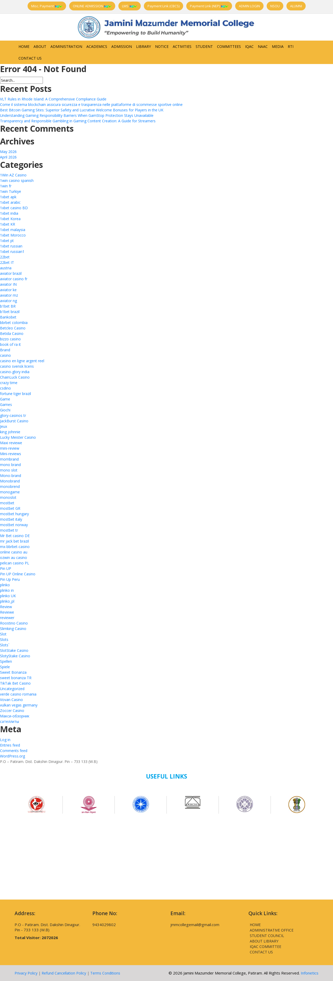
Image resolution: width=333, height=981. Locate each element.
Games (6, 404)
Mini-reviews (10, 453)
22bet (5, 256)
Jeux (3, 426)
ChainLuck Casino (15, 377)
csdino (5, 388)
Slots (4, 639)
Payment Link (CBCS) (164, 6)
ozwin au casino (13, 557)
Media (278, 46)
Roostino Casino (14, 623)
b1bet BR (8, 306)
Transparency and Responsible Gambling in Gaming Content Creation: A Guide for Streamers (78, 120)
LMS (129, 6)
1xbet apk (8, 196)
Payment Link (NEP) (209, 6)
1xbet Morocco (13, 235)
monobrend (10, 486)
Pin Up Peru (10, 579)
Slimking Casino (13, 628)
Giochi (5, 409)
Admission (121, 46)
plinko (5, 584)
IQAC (249, 46)
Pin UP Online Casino (17, 573)
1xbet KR (7, 224)
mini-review (9, 448)
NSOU (275, 6)
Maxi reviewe (11, 442)
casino (5, 355)
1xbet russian (11, 246)
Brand (5, 349)
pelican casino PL (14, 562)
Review (6, 606)
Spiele (5, 666)
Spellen (6, 661)
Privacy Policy (26, 973)
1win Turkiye (10, 191)
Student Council (267, 935)
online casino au (13, 552)
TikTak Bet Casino (15, 683)
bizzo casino (10, 338)
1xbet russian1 (12, 251)
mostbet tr (9, 530)
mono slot (8, 470)
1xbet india (9, 213)
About (40, 46)
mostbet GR (10, 508)
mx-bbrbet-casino (15, 546)
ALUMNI (296, 6)
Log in (5, 739)
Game (5, 399)
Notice (162, 46)
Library (143, 46)
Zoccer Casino (12, 710)
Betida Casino (11, 333)
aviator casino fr (13, 278)
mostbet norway (14, 524)
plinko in (7, 590)
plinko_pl (7, 601)
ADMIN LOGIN (249, 6)
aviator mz (9, 295)
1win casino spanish (17, 180)
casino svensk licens (17, 366)
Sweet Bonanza (13, 672)
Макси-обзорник (14, 716)
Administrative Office (271, 930)
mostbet (7, 502)
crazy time (8, 382)
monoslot (8, 497)
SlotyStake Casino (15, 655)
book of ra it (10, 344)
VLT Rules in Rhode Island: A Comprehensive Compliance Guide (53, 99)
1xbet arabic (10, 202)
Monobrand (10, 481)
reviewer (7, 617)
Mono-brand (10, 475)
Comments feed (13, 750)
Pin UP (5, 568)
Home (23, 46)
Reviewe (7, 612)
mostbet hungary (14, 513)
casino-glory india (14, 371)
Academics (96, 46)
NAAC (263, 46)
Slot (3, 634)
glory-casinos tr (13, 415)
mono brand (10, 464)
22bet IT (7, 262)
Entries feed (10, 745)
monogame (10, 491)
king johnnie (10, 431)
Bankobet (8, 317)
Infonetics (309, 973)
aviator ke (8, 289)
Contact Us (30, 58)
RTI (290, 46)
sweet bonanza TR (15, 677)
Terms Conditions (105, 973)
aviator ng (8, 300)
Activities (182, 46)
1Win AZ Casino (13, 175)
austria (5, 267)
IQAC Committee (265, 946)
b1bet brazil (10, 311)
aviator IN (8, 284)
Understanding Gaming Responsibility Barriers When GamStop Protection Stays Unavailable (76, 115)
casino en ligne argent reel (22, 360)
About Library (264, 941)
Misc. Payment (46, 6)
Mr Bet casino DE (15, 535)
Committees (229, 46)
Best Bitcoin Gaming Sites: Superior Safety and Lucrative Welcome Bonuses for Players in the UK (81, 109)
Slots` (4, 644)
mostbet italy (11, 519)
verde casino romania (18, 694)
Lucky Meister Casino (18, 437)
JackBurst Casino (14, 420)
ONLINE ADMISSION (92, 6)
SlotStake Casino (14, 650)
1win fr (5, 185)
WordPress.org (12, 756)
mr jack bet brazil (14, 541)
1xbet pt (7, 240)
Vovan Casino (11, 699)
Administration (66, 46)
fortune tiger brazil (15, 393)
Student (204, 46)
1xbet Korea (10, 218)
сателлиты (9, 721)
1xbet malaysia (12, 229)
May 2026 (8, 151)
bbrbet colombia (14, 322)
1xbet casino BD (14, 207)
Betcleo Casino (12, 328)
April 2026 (8, 157)
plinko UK (8, 595)
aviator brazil (11, 273)
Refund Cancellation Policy (64, 973)
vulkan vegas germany (18, 705)
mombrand (9, 459)
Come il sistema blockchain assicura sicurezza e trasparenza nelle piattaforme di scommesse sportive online (91, 104)
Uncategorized (12, 688)
